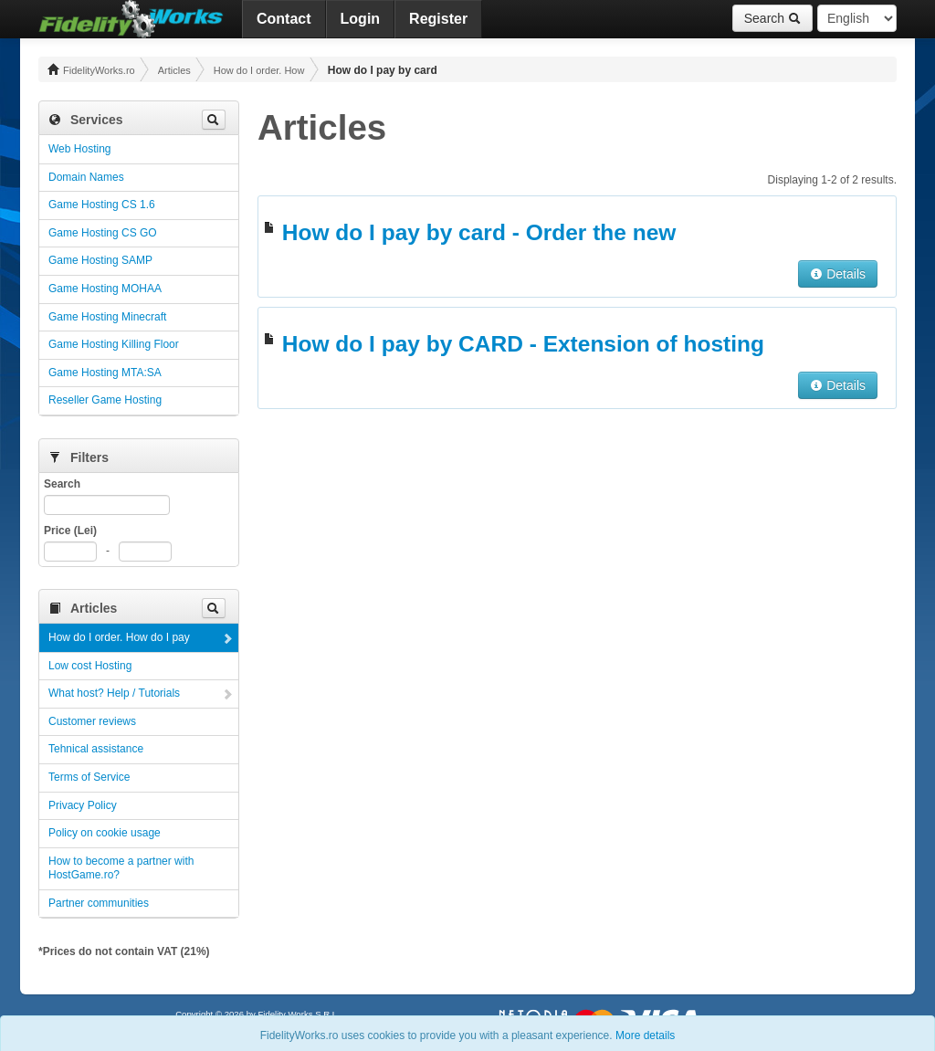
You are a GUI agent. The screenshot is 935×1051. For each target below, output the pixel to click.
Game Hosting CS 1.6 (101, 204)
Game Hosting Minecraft (107, 316)
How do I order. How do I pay (259, 70)
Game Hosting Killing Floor (113, 344)
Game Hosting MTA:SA (105, 372)
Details (838, 274)
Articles (174, 70)
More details (645, 1035)
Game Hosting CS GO (102, 232)
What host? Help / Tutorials (114, 693)
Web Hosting (79, 148)
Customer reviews (92, 721)
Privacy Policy (82, 805)
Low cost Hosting (89, 665)
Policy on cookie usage (104, 832)
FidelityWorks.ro (91, 69)
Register (438, 18)
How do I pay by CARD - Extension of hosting (523, 343)
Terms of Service (89, 777)
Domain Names (86, 177)
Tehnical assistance (95, 748)
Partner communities (98, 903)
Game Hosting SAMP (100, 260)
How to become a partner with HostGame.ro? (121, 868)
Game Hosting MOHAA (105, 288)
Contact (284, 18)
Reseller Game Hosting (105, 400)
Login (361, 18)
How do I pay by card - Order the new (479, 232)
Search (772, 18)
